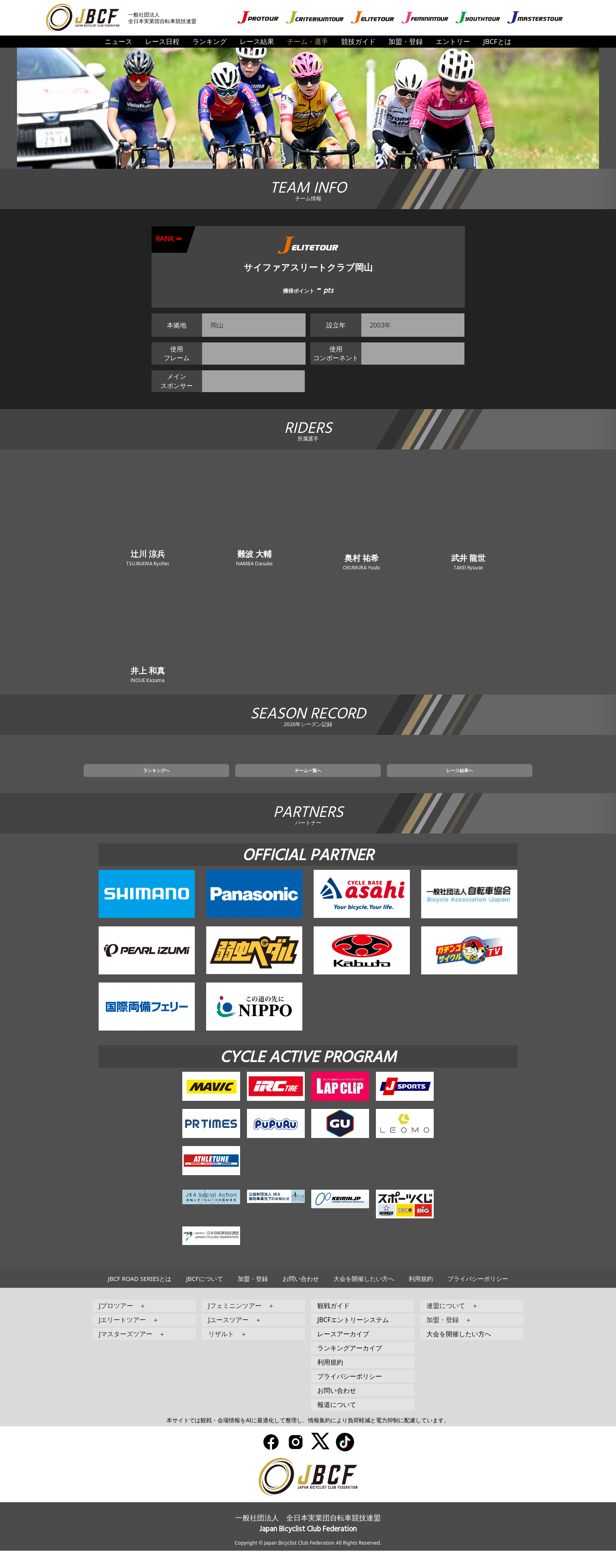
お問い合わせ (301, 1290)
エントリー (453, 41)
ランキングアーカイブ (349, 1359)
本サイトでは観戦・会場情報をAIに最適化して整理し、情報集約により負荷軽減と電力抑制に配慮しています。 (308, 1431)
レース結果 (257, 41)
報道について (336, 1415)
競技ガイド (358, 41)
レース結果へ (404, 779)
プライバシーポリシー (477, 1290)
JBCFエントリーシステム (353, 1331)
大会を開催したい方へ (363, 1290)
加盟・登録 (405, 41)
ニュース (118, 41)
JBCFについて (204, 1290)
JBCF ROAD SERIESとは (140, 1290)
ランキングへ (211, 779)
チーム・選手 (307, 41)
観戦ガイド (333, 1316)
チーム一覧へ (308, 779)
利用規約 (421, 1290)
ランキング (209, 41)
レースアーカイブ (343, 1345)
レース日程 (162, 41)
